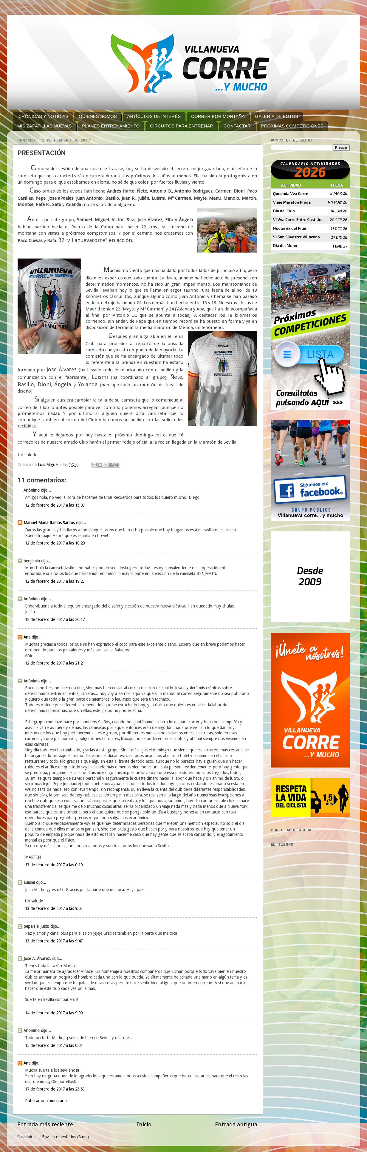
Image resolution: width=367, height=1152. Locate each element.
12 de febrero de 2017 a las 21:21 (55, 663)
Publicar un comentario (46, 1100)
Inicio (144, 1124)
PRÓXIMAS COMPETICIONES (292, 125)
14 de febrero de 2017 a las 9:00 (54, 1013)
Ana (27, 637)
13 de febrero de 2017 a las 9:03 (54, 908)
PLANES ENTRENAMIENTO (111, 125)
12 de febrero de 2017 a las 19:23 (55, 581)
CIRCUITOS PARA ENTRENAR (181, 125)
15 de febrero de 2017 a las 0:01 (54, 1045)
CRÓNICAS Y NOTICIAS (43, 116)
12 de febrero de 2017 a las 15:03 (55, 505)
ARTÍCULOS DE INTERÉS (154, 116)
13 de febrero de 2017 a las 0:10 (54, 864)
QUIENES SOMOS (98, 116)
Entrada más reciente (45, 1124)
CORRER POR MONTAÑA (218, 116)
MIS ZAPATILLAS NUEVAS (44, 125)
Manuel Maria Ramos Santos (49, 522)
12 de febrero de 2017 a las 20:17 (55, 619)
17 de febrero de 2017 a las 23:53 (55, 1089)
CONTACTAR (237, 125)
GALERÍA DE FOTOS (276, 116)
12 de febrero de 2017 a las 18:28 (55, 543)
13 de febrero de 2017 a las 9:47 (54, 941)
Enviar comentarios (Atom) (65, 1136)
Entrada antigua (236, 1124)
